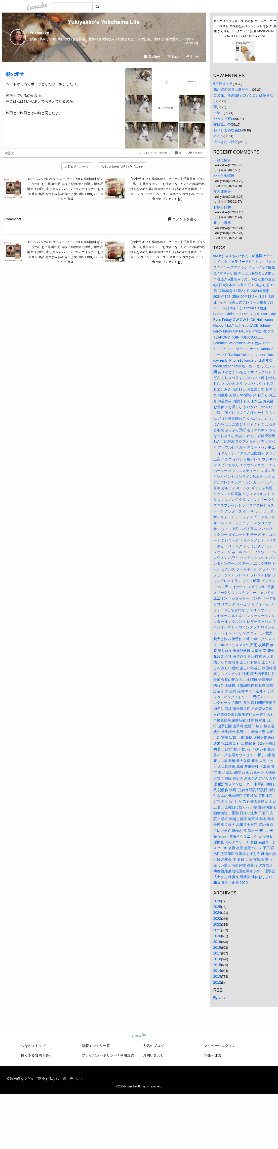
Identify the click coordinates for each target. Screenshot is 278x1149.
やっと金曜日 (223, 176)
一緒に (218, 113)
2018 (217, 947)
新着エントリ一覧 (96, 1046)
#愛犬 (9, 153)
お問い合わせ (153, 1055)
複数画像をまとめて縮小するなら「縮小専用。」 (45, 1079)
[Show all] (191, 43)
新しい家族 (222, 223)
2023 (217, 919)
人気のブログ (153, 1046)
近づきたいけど (225, 142)
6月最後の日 (223, 84)
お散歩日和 (222, 207)
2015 (217, 965)
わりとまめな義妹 (227, 130)
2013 (217, 976)
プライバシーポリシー (99, 1055)
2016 (217, 959)
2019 (217, 942)
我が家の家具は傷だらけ (232, 89)
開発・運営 (212, 1055)
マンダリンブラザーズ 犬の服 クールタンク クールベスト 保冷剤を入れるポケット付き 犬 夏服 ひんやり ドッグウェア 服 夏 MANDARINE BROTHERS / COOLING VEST (244, 28)
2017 (217, 953)
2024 (217, 913)
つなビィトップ (33, 1046)
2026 (217, 901)
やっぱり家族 (223, 119)
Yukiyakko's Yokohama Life (104, 22)
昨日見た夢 (222, 124)
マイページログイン (219, 1046)
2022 (217, 924)
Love (173, 57)
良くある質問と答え (37, 1055)
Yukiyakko (39, 33)
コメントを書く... (184, 219)
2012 (217, 982)
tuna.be (139, 1035)
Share (192, 56)
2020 (217, 936)
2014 (217, 971)
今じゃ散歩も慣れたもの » (122, 167)
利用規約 (127, 1055)
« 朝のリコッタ (77, 167)
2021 (217, 930)
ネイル (218, 136)
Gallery (152, 57)
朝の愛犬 (15, 74)
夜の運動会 (222, 191)
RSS (219, 998)
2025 (217, 907)
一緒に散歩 (222, 160)
